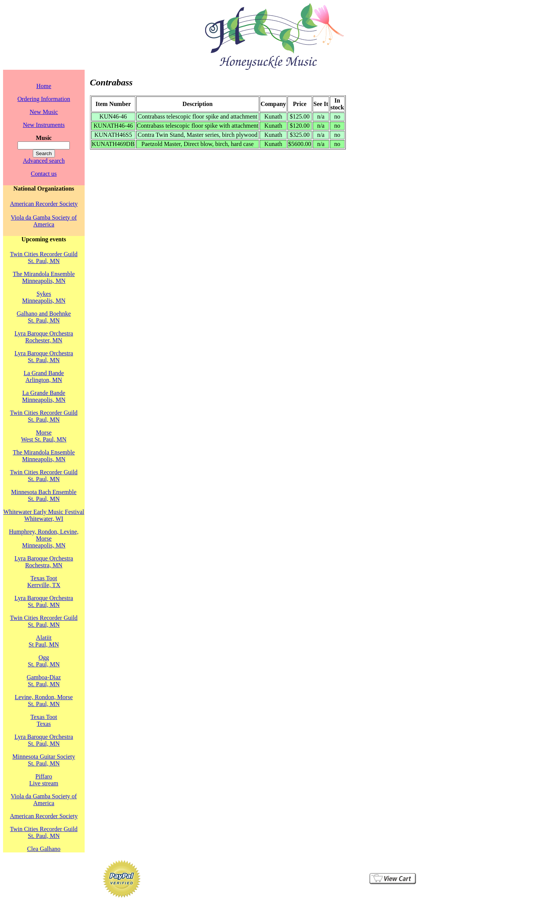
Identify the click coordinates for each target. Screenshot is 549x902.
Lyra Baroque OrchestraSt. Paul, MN (43, 356)
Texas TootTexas (43, 720)
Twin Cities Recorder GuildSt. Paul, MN (43, 257)
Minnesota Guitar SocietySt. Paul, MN (44, 760)
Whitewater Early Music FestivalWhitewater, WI (43, 515)
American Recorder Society (44, 204)
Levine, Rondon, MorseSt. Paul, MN (44, 700)
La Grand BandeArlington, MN (44, 376)
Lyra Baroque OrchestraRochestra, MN (43, 561)
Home (43, 86)
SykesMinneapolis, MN (44, 297)
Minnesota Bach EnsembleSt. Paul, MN (44, 495)
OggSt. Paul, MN (44, 661)
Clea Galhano (44, 849)
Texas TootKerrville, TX (43, 581)
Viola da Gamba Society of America (44, 221)
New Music (44, 112)
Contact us (44, 173)
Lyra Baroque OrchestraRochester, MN (43, 336)
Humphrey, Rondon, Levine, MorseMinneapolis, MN (44, 538)
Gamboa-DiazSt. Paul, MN (44, 680)
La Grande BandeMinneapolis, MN (44, 396)
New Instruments (44, 125)
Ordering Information (44, 99)
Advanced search (44, 160)
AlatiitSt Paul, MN (44, 641)
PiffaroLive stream (43, 779)
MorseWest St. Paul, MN (43, 436)
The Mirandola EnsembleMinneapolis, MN (44, 277)
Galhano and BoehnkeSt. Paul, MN (44, 317)
